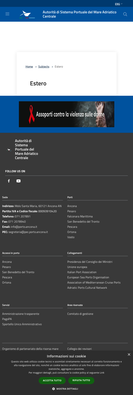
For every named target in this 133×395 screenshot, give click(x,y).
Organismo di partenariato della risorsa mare (30, 348)
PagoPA (7, 319)
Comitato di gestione (80, 313)
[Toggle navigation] (7, 14)
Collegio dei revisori (79, 348)
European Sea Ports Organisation (88, 277)
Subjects (43, 66)
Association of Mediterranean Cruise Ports (93, 282)
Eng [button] (119, 4)
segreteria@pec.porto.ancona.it (28, 232)
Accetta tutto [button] (52, 380)
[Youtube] (18, 181)
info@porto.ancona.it (24, 226)
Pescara (72, 226)
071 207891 (23, 216)
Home (29, 66)
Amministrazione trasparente (20, 313)
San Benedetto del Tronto (83, 221)
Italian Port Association (82, 272)
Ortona (71, 232)
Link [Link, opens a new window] (102, 372)
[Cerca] (125, 14)
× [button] (128, 354)
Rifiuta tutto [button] (81, 380)
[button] (66, 389)
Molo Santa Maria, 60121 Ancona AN (38, 206)
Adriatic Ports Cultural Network (87, 287)
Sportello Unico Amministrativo (22, 324)
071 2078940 (17, 221)
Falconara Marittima (80, 216)
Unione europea (77, 267)
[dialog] (66, 373)
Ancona (72, 206)
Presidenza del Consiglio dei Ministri (89, 261)
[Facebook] (9, 181)
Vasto (70, 237)
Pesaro (71, 211)
